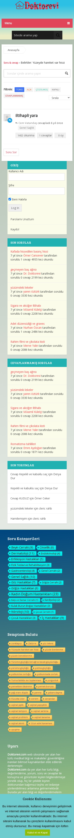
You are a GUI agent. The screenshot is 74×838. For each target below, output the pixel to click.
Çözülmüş (42, 89)
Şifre (11, 185)
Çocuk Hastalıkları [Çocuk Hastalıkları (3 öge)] (23, 618)
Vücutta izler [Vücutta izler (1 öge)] (18, 698)
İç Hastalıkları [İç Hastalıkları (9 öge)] (53, 618)
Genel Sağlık (27, 127)
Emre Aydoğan (32, 448)
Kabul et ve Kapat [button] (37, 832)
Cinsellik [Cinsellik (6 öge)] (47, 547)
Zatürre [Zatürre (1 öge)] (32, 643)
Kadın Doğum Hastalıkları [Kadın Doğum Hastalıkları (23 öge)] (34, 594)
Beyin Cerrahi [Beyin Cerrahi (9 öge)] (22, 547)
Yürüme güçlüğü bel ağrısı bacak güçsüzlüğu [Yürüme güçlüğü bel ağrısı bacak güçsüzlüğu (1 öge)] (34, 661)
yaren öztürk (31, 291)
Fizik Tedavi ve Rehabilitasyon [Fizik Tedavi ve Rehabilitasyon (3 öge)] (30, 565)
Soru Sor (11, 152)
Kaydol (14, 229)
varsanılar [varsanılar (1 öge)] (50, 698)
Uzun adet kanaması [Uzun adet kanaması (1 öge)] (41, 723)
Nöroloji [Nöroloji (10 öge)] (20, 612)
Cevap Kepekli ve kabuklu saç (29, 474)
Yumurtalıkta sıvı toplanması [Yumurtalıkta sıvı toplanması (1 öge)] (26, 680)
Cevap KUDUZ (19, 498)
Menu (8, 23)
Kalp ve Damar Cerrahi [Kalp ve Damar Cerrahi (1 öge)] (24, 600)
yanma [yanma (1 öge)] (37, 692)
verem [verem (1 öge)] (34, 698)
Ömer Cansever (33, 255)
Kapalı (55, 89)
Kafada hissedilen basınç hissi (29, 251)
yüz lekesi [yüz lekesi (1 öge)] (48, 643)
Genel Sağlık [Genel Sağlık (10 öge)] (23, 577)
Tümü (19, 89)
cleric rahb (45, 508)
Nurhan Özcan (32, 327)
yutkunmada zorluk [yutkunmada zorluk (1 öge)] (47, 674)
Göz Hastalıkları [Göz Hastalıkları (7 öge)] (23, 582)
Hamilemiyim (18, 518)
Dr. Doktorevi (31, 273)
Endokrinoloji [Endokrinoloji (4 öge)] (50, 553)
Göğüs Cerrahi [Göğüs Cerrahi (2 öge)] (51, 582)
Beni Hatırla (17, 199)
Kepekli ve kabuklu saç (24, 488)
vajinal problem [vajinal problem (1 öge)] (19, 717)
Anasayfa (13, 50)
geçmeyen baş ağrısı (23, 269)
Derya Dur (51, 488)
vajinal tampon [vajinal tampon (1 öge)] (19, 711)
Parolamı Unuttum (22, 219)
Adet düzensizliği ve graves (27, 324)
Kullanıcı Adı (15, 171)
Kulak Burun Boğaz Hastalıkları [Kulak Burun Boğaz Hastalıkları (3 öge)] (30, 606)
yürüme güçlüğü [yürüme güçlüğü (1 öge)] (20, 668)
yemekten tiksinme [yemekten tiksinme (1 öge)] (21, 686)
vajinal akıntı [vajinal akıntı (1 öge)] (17, 723)
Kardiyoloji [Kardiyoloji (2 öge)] (52, 600)
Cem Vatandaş (26, 123)
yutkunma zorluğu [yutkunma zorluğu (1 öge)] (21, 674)
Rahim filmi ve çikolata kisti (27, 342)
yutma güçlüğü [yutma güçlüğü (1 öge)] (43, 668)
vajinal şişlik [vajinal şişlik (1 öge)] (17, 704)
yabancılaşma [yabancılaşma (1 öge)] (55, 692)
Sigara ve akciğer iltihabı (25, 305)
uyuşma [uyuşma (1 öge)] (15, 729)
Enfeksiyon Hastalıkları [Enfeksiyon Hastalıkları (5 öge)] (27, 559)
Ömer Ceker (42, 498)
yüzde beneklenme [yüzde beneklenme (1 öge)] (21, 655)
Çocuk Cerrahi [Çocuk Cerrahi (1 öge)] (44, 611)
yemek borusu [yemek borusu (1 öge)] (46, 686)
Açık (29, 89)
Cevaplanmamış (14, 95)
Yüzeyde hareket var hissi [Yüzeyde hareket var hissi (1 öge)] (24, 649)
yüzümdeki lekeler (21, 287)
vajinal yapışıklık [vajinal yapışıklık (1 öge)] (38, 704)
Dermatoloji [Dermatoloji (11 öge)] (22, 553)
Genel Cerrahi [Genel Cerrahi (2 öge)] (50, 571)
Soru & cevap (11, 62)
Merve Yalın (30, 346)
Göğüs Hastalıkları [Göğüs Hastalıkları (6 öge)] (24, 588)
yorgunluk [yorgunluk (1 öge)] (53, 680)
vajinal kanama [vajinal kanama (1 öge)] (42, 717)
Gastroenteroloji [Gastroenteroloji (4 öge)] (23, 571)
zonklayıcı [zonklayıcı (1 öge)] (16, 643)
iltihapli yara (26, 115)
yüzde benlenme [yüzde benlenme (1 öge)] (54, 649)
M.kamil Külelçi (32, 309)
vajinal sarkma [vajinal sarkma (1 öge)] (40, 711)
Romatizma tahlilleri (23, 444)
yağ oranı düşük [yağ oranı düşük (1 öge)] (19, 692)
